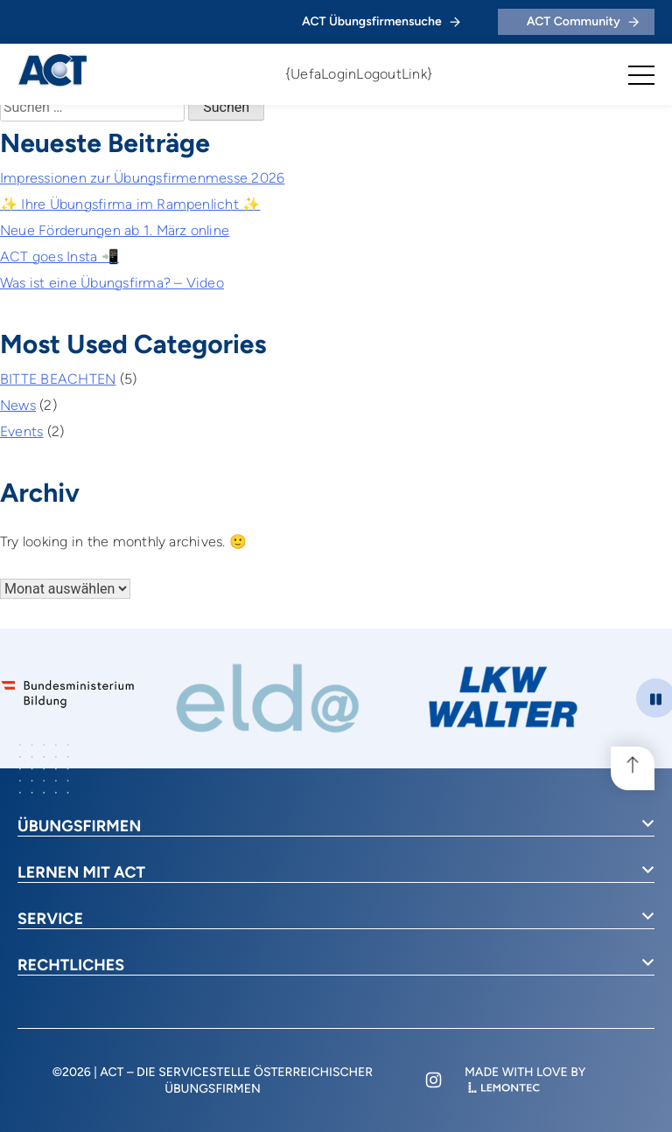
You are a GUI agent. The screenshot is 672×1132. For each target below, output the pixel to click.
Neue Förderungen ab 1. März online (114, 230)
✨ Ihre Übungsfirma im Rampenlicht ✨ (130, 204)
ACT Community (583, 21)
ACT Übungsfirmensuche (381, 21)
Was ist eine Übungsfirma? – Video (112, 282)
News (18, 405)
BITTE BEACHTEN (58, 379)
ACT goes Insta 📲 (59, 256)
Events (21, 431)
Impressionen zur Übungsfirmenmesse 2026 (142, 178)
